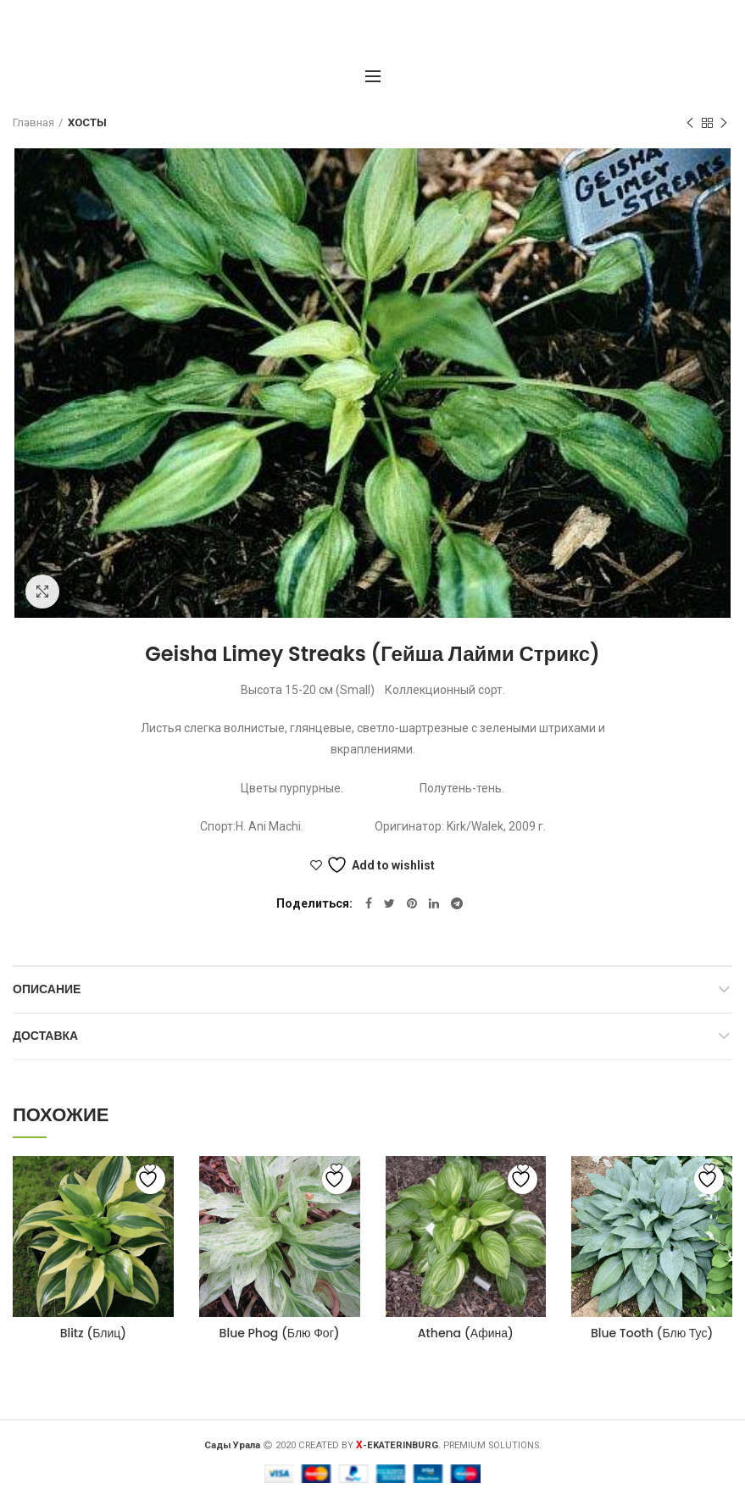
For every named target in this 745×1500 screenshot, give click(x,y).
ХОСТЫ (87, 122)
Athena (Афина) (466, 1333)
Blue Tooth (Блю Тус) (652, 1333)
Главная (33, 122)
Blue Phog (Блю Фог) (280, 1333)
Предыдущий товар (690, 124)
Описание (47, 989)
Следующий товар (724, 124)
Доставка (45, 1035)
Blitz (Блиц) (93, 1333)
